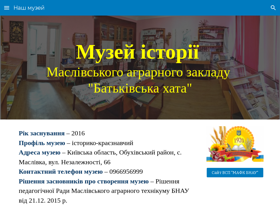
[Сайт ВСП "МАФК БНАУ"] (235, 172)
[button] (6, 7)
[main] (139, 67)
